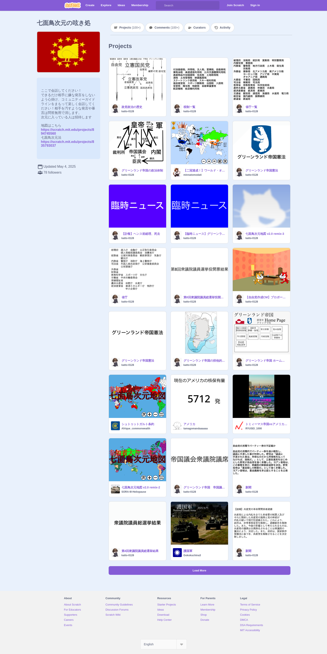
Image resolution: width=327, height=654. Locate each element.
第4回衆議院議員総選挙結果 (140, 551)
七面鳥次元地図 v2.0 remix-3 (264, 233)
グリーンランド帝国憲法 (261, 170)
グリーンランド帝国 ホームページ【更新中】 (266, 360)
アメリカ (189, 424)
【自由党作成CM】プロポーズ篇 (266, 297)
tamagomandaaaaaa (195, 428)
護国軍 (187, 551)
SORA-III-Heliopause (134, 491)
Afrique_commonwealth (136, 428)
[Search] (160, 5)
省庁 (124, 297)
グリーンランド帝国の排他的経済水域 (204, 360)
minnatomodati (192, 174)
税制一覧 (189, 107)
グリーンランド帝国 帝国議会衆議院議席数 (204, 487)
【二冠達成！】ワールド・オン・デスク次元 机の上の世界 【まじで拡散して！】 (204, 170)
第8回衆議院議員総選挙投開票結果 (204, 297)
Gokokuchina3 (192, 555)
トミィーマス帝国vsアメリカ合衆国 (266, 424)
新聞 (248, 487)
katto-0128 (128, 111)
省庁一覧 (251, 107)
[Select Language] (163, 644)
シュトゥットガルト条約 (138, 424)
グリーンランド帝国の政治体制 (142, 170)
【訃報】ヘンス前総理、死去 (141, 233)
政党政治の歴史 (132, 107)
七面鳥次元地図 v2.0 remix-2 (141, 487)
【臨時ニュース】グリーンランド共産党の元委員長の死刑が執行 (204, 233)
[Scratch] (72, 5)
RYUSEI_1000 (253, 428)
